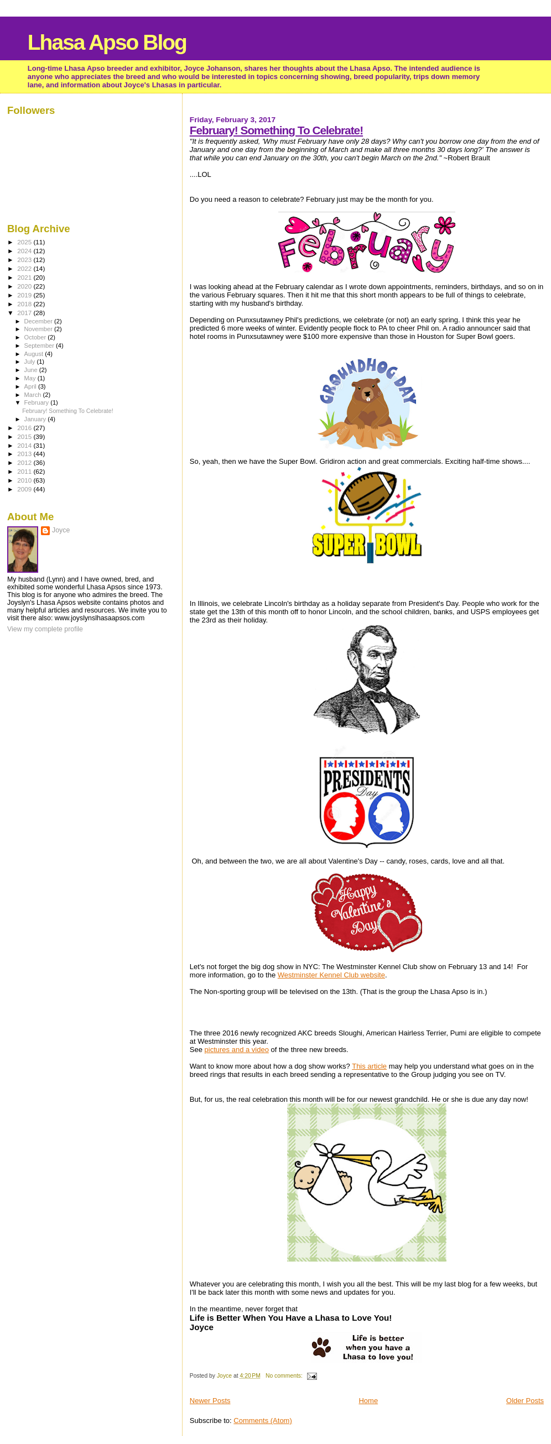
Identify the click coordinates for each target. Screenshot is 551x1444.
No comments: (285, 1376)
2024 (25, 250)
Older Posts (525, 1400)
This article (369, 1066)
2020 (25, 286)
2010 (25, 480)
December (39, 321)
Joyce (61, 530)
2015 (25, 436)
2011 (25, 471)
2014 (25, 445)
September (40, 345)
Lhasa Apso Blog (107, 42)
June (31, 370)
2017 (25, 312)
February (37, 402)
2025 (25, 241)
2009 (25, 489)
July (30, 361)
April (31, 386)
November (39, 329)
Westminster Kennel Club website (331, 975)
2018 (25, 303)
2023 (25, 259)
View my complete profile (45, 629)
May (31, 378)
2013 (25, 453)
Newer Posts (210, 1400)
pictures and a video (237, 1049)
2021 (25, 277)
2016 (25, 427)
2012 (25, 462)
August (34, 353)
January (36, 419)
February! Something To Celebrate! (276, 130)
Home (368, 1400)
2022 (25, 268)
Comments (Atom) (262, 1420)
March (33, 394)
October (36, 337)
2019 (25, 295)
